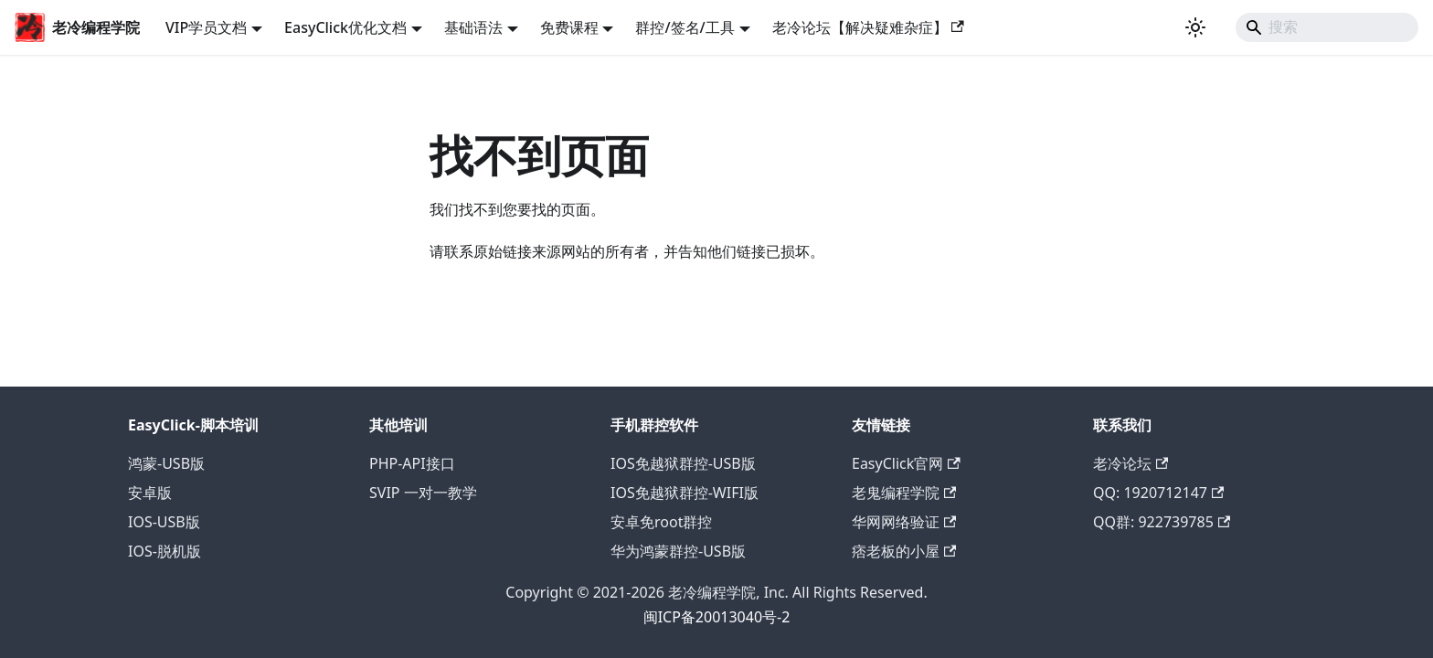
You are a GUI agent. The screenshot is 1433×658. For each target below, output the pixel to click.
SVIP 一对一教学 (423, 493)
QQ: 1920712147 (1158, 493)
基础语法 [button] (473, 27)
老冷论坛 (1130, 463)
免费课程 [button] (569, 27)
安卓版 (150, 493)
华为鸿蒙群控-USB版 (678, 551)
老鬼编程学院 (904, 493)
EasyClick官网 (906, 463)
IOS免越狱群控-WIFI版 (684, 493)
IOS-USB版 (164, 522)
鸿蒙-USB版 (166, 463)
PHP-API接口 (412, 463)
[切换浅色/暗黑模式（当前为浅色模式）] (1195, 27)
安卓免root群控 (661, 522)
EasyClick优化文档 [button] (345, 27)
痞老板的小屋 (904, 551)
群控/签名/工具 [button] (684, 27)
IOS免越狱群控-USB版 (683, 463)
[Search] (1327, 27)
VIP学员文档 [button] (206, 27)
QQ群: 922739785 (1161, 522)
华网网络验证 (904, 522)
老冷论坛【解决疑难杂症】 (868, 27)
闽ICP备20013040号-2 (717, 617)
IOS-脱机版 (164, 551)
